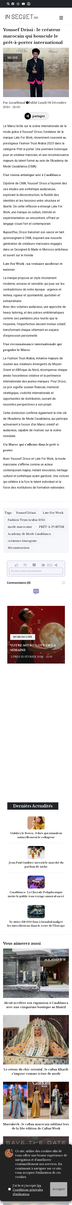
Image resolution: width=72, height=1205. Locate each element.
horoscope (22, 636)
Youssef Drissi (26, 513)
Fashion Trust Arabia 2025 (26, 520)
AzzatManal (17, 102)
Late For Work (53, 513)
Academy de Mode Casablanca (29, 534)
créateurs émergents (22, 541)
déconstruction (18, 548)
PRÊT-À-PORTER (51, 527)
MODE (12, 57)
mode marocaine (20, 527)
